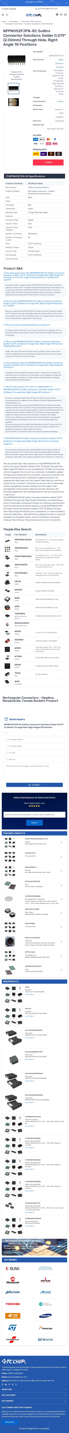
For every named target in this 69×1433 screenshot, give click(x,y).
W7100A (18, 656)
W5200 (18, 665)
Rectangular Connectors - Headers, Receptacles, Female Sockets (29, 24)
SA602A (18, 590)
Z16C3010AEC (21, 573)
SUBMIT (34, 785)
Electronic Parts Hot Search (17, 1408)
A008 (17, 598)
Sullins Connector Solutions (59, 63)
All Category (13, 21)
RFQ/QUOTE (9, 1422)
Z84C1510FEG (21, 565)
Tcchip (40, 1429)
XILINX (46, 1429)
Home (4, 21)
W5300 (18, 648)
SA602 (18, 581)
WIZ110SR (19, 640)
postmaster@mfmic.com (17, 1377)
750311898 (20, 614)
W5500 (18, 631)
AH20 (17, 681)
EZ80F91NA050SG (23, 556)
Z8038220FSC (21, 548)
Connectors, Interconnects (31, 21)
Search (34, 823)
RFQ (48, 162)
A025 (17, 606)
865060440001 (22, 623)
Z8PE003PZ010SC (23, 540)
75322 (18, 673)
